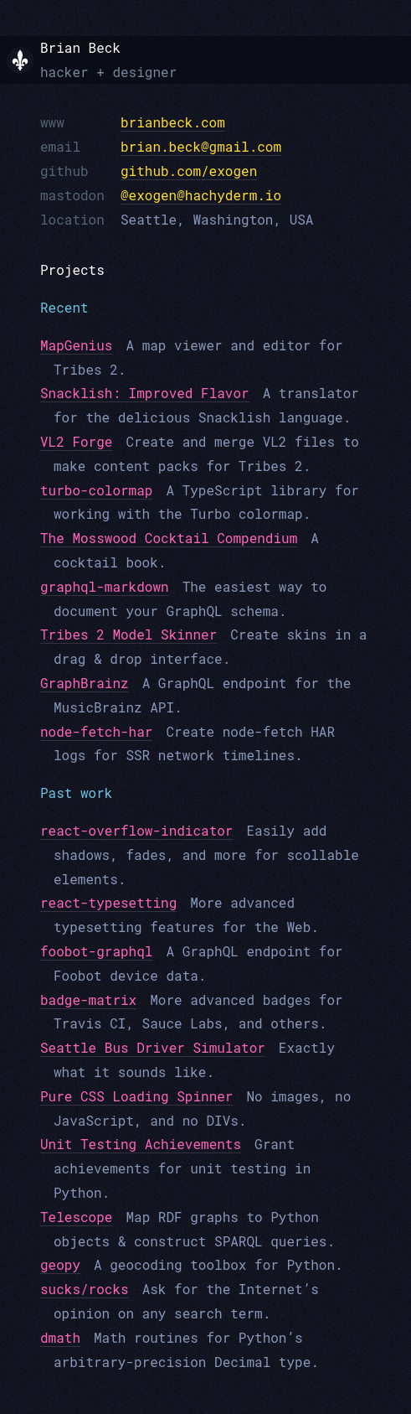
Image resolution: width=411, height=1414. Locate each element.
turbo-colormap (96, 490)
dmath (60, 1337)
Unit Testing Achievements (140, 1143)
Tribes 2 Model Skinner (128, 634)
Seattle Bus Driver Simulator (152, 1047)
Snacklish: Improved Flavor (144, 392)
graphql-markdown (104, 586)
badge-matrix (88, 999)
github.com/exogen (189, 170)
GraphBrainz (84, 682)
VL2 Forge (76, 441)
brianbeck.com (173, 122)
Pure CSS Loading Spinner (136, 1096)
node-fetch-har (96, 731)
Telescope (76, 1216)
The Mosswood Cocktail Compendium (168, 537)
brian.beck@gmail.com (201, 146)
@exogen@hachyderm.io (201, 195)
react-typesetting (108, 902)
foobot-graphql (96, 951)
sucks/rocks (84, 1288)
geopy (60, 1264)
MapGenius (76, 345)
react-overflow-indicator (136, 830)
